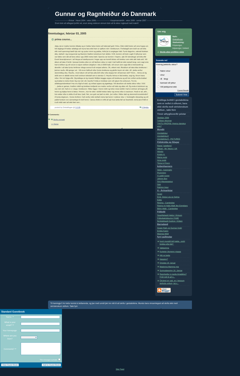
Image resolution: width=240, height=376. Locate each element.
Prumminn (161, 173)
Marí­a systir (162, 157)
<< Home (54, 124)
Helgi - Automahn (164, 170)
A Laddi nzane (163, 176)
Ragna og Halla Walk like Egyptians (172, 206)
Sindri (159, 194)
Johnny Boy (162, 179)
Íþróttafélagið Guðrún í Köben (173, 223)
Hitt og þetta (165, 255)
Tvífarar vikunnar (164, 121)
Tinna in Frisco (173, 165)
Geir (159, 184)
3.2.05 (77, 107)
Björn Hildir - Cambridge (173, 211)
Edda (159, 200)
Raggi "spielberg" (164, 146)
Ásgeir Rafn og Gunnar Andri (169, 228)
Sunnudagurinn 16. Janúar (171, 271)
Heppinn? (164, 259)
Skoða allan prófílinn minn (172, 52)
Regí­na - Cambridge (166, 203)
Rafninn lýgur (173, 189)
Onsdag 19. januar (168, 263)
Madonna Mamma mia (169, 267)
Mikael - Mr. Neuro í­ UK (167, 149)
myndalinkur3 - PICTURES (173, 141)
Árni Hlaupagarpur (165, 182)
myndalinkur (162, 133)
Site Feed (120, 371)
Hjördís (160, 152)
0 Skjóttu (145, 107)
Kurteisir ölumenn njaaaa (170, 252)
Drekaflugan (177, 39)
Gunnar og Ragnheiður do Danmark (105, 14)
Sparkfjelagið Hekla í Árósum (169, 215)
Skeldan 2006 (163, 118)
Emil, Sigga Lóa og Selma (168, 197)
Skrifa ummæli (59, 120)
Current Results (183, 90)
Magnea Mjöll (173, 236)
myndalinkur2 (163, 136)
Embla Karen (162, 231)
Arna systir (161, 160)
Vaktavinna (164, 248)
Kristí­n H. (161, 154)
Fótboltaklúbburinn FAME (168, 218)
